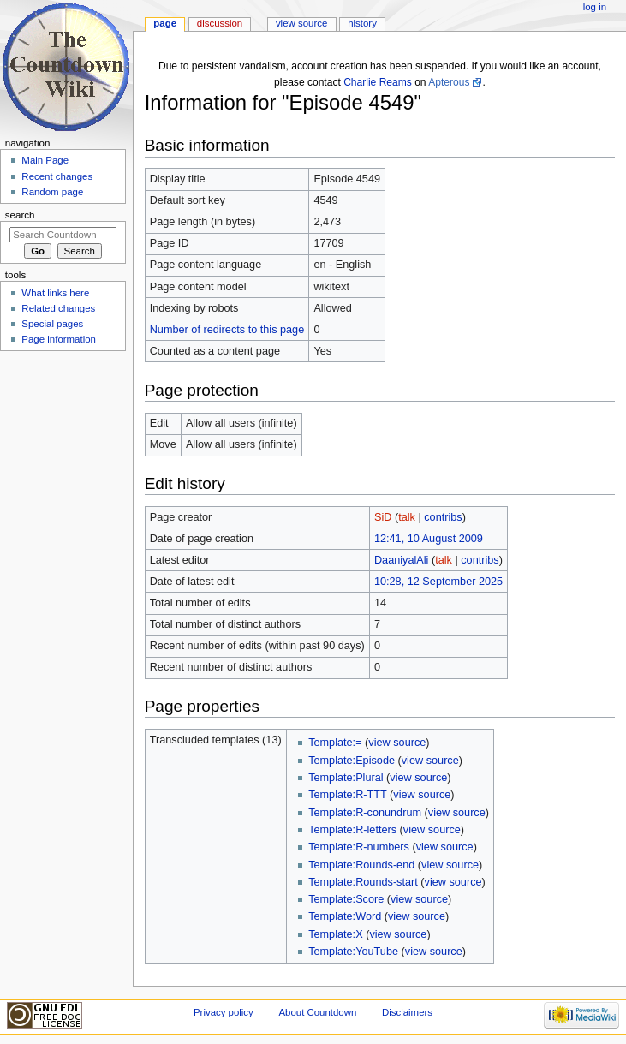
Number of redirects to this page (227, 330)
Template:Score (346, 899)
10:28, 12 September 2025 (438, 582)
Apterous (448, 82)
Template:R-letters (352, 830)
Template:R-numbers (358, 847)
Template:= (334, 743)
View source (301, 23)
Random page (52, 192)
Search (20, 215)
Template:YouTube (353, 951)
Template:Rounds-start (363, 882)
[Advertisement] (62, 484)
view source (397, 743)
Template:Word (344, 916)
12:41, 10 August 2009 (428, 539)
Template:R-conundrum (364, 813)
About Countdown (317, 1012)
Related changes (58, 308)
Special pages (52, 324)
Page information (58, 339)
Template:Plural (345, 778)
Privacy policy (223, 1012)
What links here (55, 293)
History (362, 23)
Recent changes (56, 176)
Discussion (219, 23)
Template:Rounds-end (361, 865)
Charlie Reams (377, 82)
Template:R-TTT (347, 795)
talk (406, 517)
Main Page (45, 160)
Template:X (335, 934)
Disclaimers (407, 1012)
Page (164, 23)
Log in (594, 7)
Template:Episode (351, 761)
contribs (443, 517)
